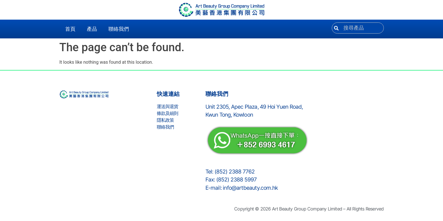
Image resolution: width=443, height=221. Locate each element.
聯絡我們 (118, 29)
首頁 (70, 29)
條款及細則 (167, 113)
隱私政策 (165, 120)
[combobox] (358, 28)
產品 (92, 29)
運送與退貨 (167, 106)
